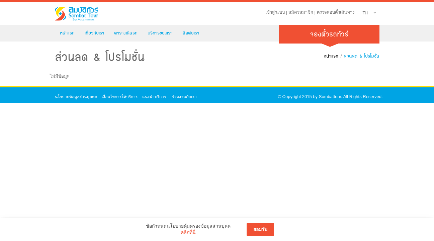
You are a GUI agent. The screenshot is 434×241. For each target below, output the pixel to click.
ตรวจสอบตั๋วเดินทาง (335, 12)
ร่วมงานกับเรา (184, 96)
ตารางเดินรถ (126, 32)
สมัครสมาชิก (300, 12)
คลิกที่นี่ (188, 232)
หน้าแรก (67, 32)
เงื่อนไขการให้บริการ (120, 96)
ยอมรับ (260, 229)
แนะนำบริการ (154, 96)
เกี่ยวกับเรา (94, 32)
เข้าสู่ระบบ (275, 12)
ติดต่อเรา (190, 32)
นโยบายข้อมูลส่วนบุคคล (76, 96)
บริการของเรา (160, 32)
